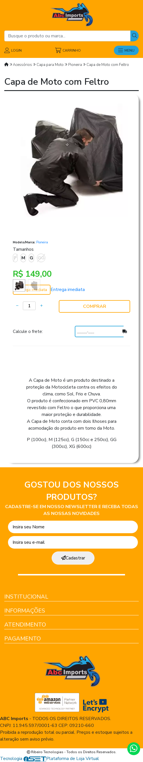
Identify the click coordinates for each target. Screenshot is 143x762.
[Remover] (17, 306)
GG (41, 258)
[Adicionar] (41, 306)
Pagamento (22, 638)
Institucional (26, 597)
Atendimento (25, 624)
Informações (24, 611)
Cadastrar (73, 558)
